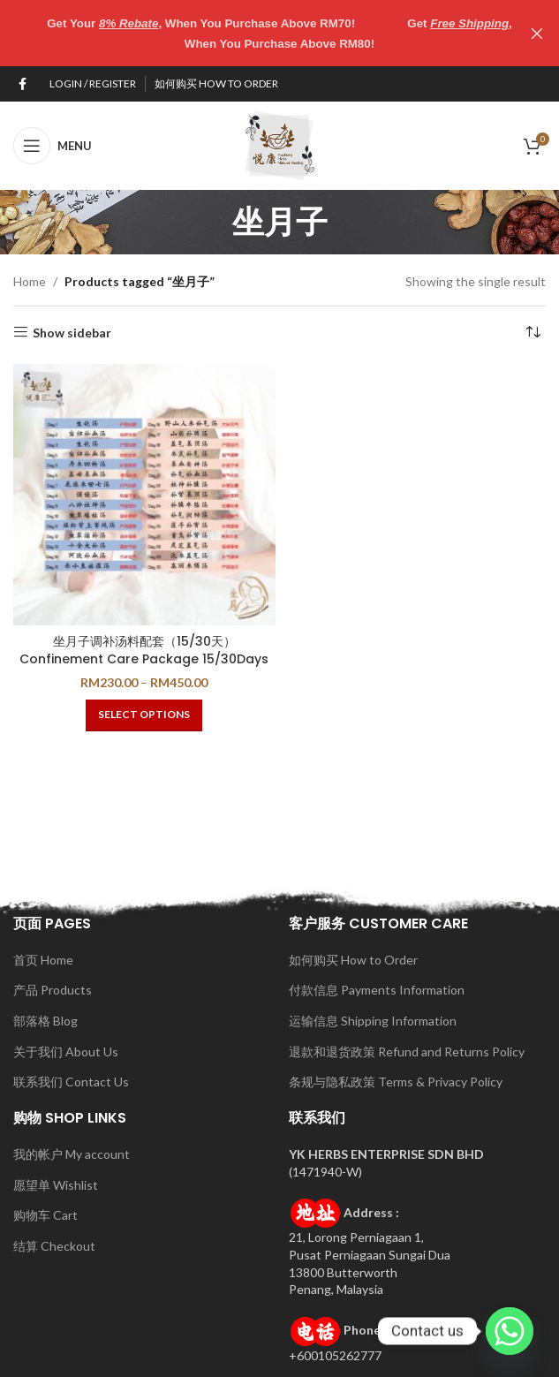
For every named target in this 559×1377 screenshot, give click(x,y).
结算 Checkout (54, 1245)
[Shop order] (532, 332)
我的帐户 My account (71, 1153)
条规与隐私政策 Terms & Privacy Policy (395, 1081)
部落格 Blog (45, 1020)
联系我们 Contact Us (71, 1081)
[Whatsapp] (509, 1331)
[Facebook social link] (22, 83)
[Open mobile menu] (52, 145)
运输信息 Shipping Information (373, 1020)
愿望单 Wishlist (55, 1184)
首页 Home (43, 958)
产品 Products (52, 989)
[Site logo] (280, 143)
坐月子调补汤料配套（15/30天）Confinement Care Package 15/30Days (143, 650)
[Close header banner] (537, 33)
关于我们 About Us (65, 1050)
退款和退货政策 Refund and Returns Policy (407, 1050)
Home (29, 281)
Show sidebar (72, 332)
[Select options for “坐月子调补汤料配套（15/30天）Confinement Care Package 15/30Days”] (144, 714)
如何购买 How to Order (353, 958)
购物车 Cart (45, 1214)
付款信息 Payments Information (377, 989)
